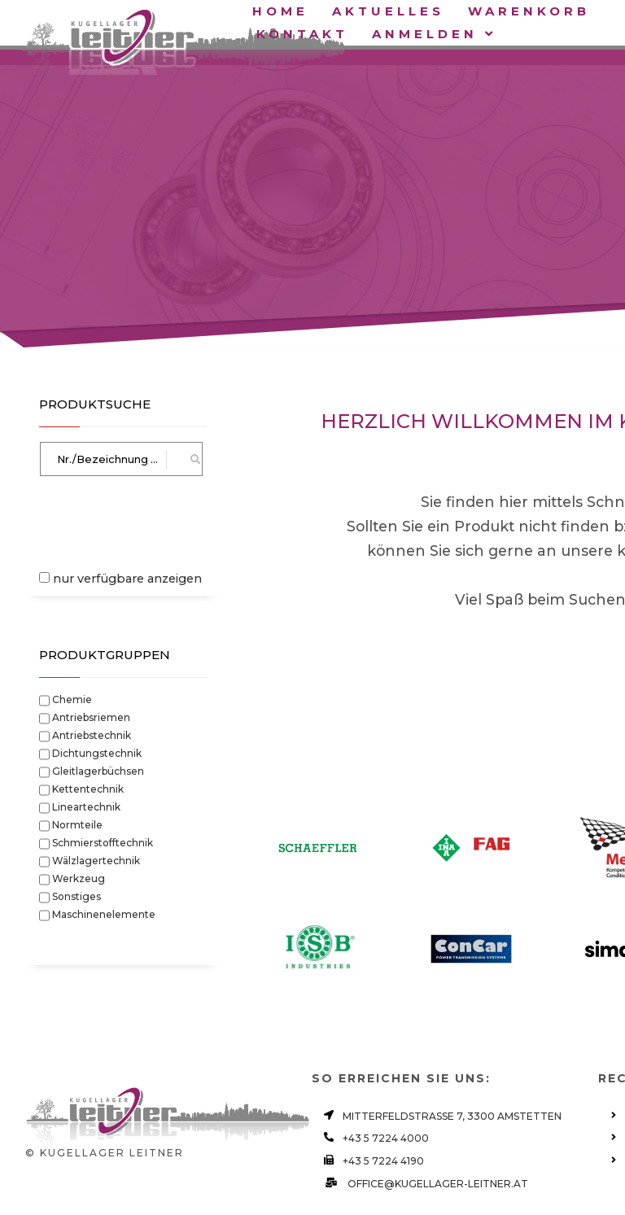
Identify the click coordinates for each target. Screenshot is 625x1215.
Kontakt (302, 34)
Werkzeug (78, 877)
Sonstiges (76, 895)
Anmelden (434, 34)
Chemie (72, 698)
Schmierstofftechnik (102, 841)
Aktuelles (388, 11)
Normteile (77, 823)
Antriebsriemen (91, 716)
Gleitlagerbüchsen (98, 770)
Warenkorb (532, 11)
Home (280, 11)
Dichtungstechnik (97, 752)
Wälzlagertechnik (96, 859)
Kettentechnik (88, 788)
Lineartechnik (86, 806)
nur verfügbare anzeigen (127, 578)
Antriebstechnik (91, 734)
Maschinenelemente (103, 913)
